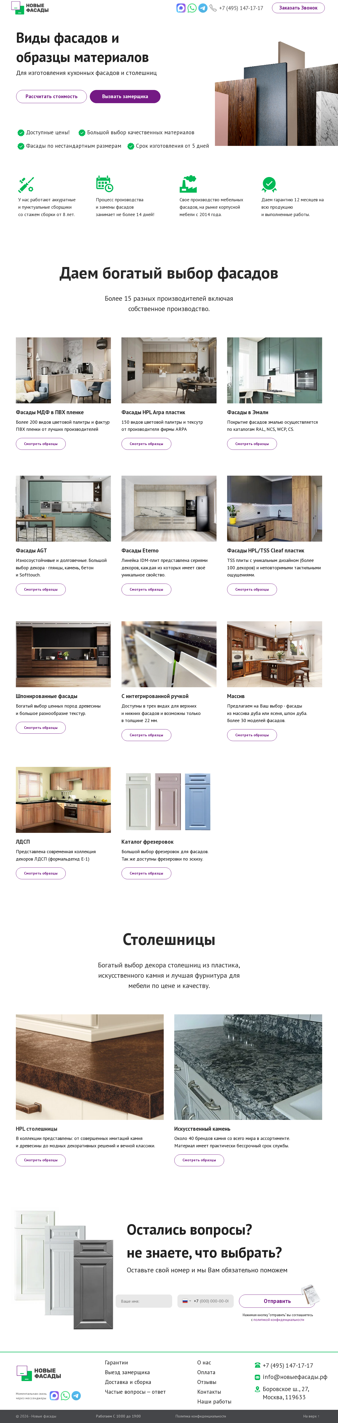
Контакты (209, 1391)
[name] (144, 1301)
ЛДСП (23, 841)
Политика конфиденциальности (201, 1416)
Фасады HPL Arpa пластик (153, 412)
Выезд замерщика (127, 1372)
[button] (298, 8)
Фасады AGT (31, 550)
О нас (204, 1362)
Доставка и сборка (128, 1382)
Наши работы (214, 1401)
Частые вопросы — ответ (135, 1391)
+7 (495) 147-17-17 (241, 8)
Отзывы (206, 1382)
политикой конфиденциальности (278, 1319)
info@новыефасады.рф (295, 1377)
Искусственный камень (202, 1128)
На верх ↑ (311, 1416)
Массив (236, 696)
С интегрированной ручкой (155, 696)
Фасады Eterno (140, 550)
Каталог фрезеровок (147, 841)
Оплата (206, 1372)
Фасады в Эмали (247, 412)
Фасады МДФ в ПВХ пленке (50, 412)
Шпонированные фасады (46, 696)
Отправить (277, 1301)
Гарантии (116, 1362)
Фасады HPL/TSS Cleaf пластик (265, 550)
